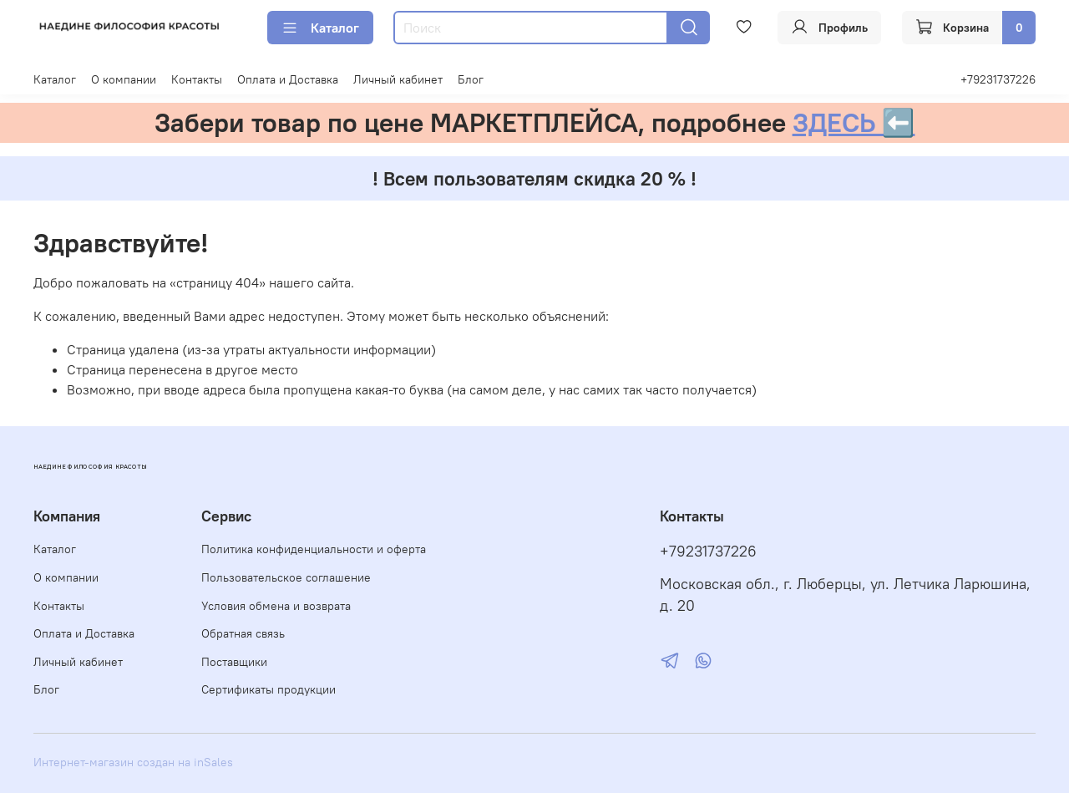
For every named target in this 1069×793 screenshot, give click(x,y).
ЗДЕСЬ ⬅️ (854, 122)
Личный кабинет (398, 79)
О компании (123, 79)
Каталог (320, 27)
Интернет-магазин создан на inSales (133, 762)
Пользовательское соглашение (286, 577)
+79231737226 (998, 79)
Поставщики (234, 661)
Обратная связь (243, 633)
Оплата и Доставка (287, 79)
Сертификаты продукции (268, 689)
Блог (471, 79)
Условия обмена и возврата (276, 605)
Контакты (196, 79)
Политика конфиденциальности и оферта (313, 549)
